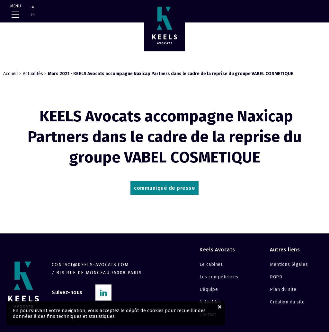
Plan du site (283, 289)
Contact (208, 314)
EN (33, 15)
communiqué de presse (164, 188)
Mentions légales (289, 264)
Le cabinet (211, 264)
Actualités (33, 73)
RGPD (276, 277)
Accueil (10, 73)
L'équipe (209, 289)
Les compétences (219, 277)
